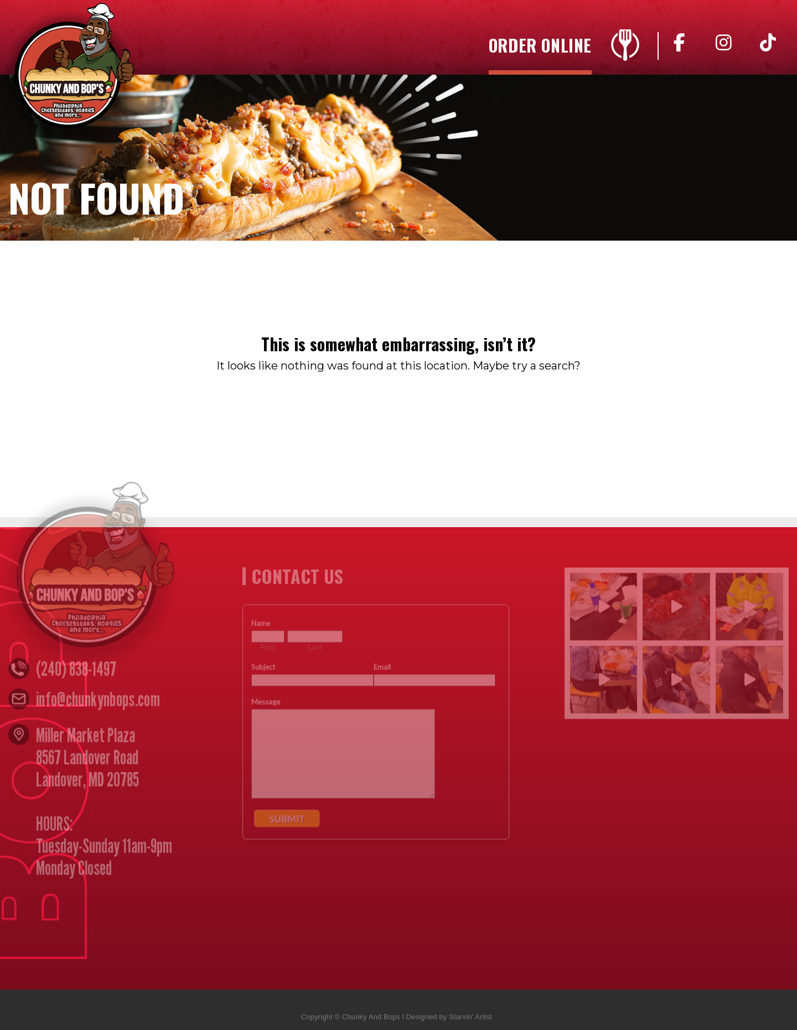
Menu (625, 45)
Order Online (540, 47)
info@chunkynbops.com (98, 702)
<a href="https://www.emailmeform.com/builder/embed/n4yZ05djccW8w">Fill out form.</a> (375, 784)
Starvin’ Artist (470, 1020)
